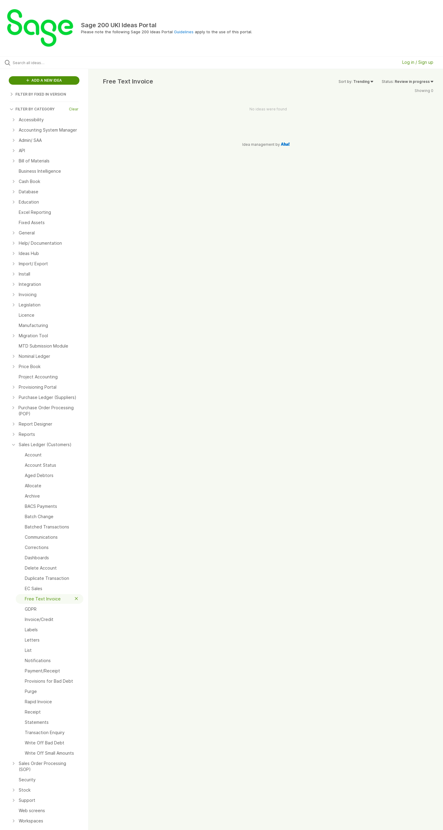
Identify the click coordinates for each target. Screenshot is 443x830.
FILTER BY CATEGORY (32, 109)
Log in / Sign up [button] (417, 62)
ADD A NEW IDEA (44, 80)
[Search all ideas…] (51, 62)
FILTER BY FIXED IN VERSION (38, 94)
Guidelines (184, 31)
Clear (74, 109)
